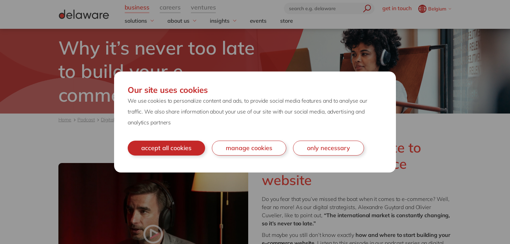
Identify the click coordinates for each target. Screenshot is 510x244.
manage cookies (249, 148)
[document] (255, 122)
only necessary (328, 148)
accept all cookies (166, 148)
